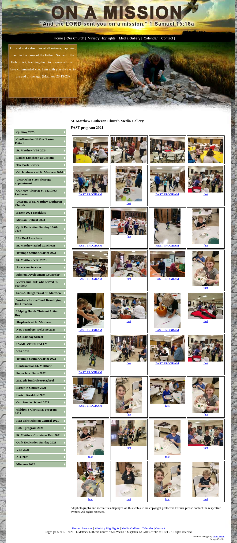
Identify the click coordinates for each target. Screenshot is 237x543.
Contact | (168, 38)
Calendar (147, 528)
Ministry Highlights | (102, 38)
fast (129, 202)
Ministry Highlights (106, 528)
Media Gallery (130, 528)
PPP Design (218, 536)
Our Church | (76, 38)
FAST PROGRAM (90, 193)
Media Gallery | (130, 38)
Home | (59, 38)
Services (87, 528)
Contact (160, 528)
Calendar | (151, 38)
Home (76, 528)
